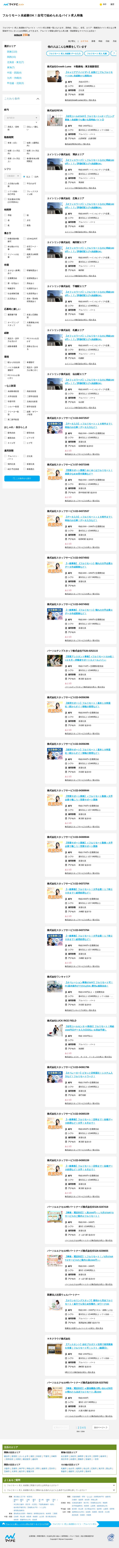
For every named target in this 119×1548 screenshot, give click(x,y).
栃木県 (16, 1507)
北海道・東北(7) (15, 62)
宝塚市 (7, 1471)
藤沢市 (34, 1500)
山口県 (41, 1516)
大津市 (14, 1471)
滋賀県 (80, 1500)
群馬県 (16, 1510)
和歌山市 (30, 1468)
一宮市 (96, 1459)
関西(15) (11, 57)
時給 (100, 41)
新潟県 (74, 1509)
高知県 (34, 1520)
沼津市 (96, 1456)
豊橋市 (81, 1459)
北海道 (74, 1503)
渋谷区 (39, 1456)
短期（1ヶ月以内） (14, 162)
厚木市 (54, 1500)
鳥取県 (28, 1516)
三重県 (54, 1513)
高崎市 (21, 1510)
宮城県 (93, 1503)
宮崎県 (82, 1515)
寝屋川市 (30, 1471)
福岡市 (79, 1468)
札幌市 (64, 1468)
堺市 (38, 1468)
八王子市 (22, 1497)
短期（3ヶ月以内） (33, 162)
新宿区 (14, 1456)
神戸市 (22, 1468)
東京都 (16, 1497)
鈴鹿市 (73, 1459)
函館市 (71, 1471)
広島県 (16, 1516)
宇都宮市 (22, 1507)
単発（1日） (13, 153)
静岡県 (36, 1513)
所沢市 (27, 1504)
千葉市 (46, 1456)
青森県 (105, 1503)
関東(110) (12, 51)
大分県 (107, 1512)
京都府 (74, 1500)
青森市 (64, 1471)
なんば (89, 1497)
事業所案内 (41, 1536)
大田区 (18, 1459)
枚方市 (22, 1471)
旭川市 (101, 1468)
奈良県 (87, 1500)
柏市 (51, 1504)
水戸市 (35, 1507)
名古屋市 (65, 1456)
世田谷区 (9, 1459)
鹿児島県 (75, 1515)
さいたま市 (23, 1456)
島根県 (35, 1516)
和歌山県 (94, 1500)
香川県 (48, 1516)
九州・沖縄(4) (14, 78)
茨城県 (29, 1507)
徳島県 (16, 1520)
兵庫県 (96, 1497)
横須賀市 (26, 1459)
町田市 (29, 1497)
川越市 (21, 1504)
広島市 (94, 1468)
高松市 (53, 1516)
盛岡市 (79, 1506)
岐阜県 (48, 1513)
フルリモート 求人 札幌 (97, 54)
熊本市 (88, 1471)
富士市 (88, 1456)
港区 (32, 1456)
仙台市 (71, 1468)
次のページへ (100, 1427)
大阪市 (7, 1468)
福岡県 (74, 1512)
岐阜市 (103, 1456)
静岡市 (81, 1456)
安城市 (88, 1459)
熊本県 (100, 1512)
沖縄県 (88, 1515)
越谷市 (35, 1459)
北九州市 (80, 1471)
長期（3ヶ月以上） (14, 170)
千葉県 (41, 1504)
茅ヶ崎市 (41, 1500)
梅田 (78, 1497)
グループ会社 (74, 1536)
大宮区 (34, 1504)
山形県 (93, 1506)
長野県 (112, 1509)
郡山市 (109, 1468)
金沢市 (92, 1509)
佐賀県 (88, 1512)
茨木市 (52, 1468)
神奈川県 (16, 1500)
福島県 (99, 1506)
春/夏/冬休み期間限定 (33, 170)
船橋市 (46, 1504)
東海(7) (11, 67)
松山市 (86, 1468)
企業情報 (32, 1536)
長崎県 (94, 1512)
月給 (115, 41)
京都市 (14, 1468)
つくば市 (42, 1507)
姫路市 (44, 1468)
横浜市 (7, 1456)
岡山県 (22, 1516)
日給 (107, 41)
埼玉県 (16, 1504)
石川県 (87, 1509)
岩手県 (74, 1506)
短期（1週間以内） (33, 154)
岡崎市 (29, 1513)
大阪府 (74, 1497)
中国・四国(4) (14, 72)
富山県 (80, 1509)
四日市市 (65, 1459)
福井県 (99, 1509)
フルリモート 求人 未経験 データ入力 (65, 54)
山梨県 (105, 1509)
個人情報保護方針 (87, 1536)
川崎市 (54, 1456)
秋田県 (86, 1506)
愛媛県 (22, 1520)
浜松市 (73, 1456)
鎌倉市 (48, 1500)
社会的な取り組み (53, 1536)
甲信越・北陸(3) (15, 83)
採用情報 (64, 1536)
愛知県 (16, 1513)
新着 (93, 41)
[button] (114, 53)
